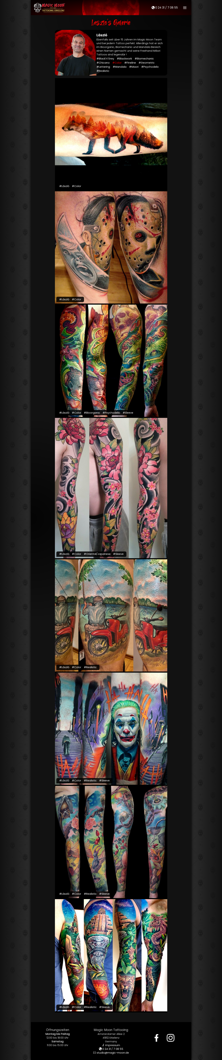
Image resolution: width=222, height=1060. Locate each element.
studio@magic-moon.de (111, 1052)
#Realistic (102, 71)
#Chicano (103, 62)
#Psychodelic (150, 67)
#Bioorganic (92, 412)
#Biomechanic (144, 58)
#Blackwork (124, 58)
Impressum (111, 1045)
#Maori (134, 67)
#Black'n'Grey (105, 58)
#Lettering (103, 67)
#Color (117, 62)
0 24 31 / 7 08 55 (164, 8)
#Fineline (130, 62)
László (101, 35)
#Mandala (119, 67)
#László (64, 186)
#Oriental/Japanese (97, 554)
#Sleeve (128, 412)
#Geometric (147, 62)
